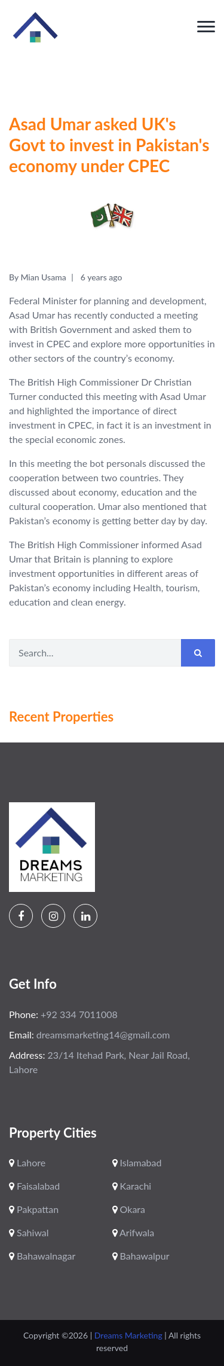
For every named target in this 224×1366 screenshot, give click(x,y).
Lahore (27, 1162)
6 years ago (101, 277)
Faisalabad (34, 1185)
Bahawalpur (141, 1255)
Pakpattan (34, 1209)
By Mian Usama (37, 277)
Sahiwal (29, 1232)
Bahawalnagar (42, 1255)
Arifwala (133, 1232)
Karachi (132, 1185)
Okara (128, 1209)
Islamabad (137, 1162)
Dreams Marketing (129, 1335)
